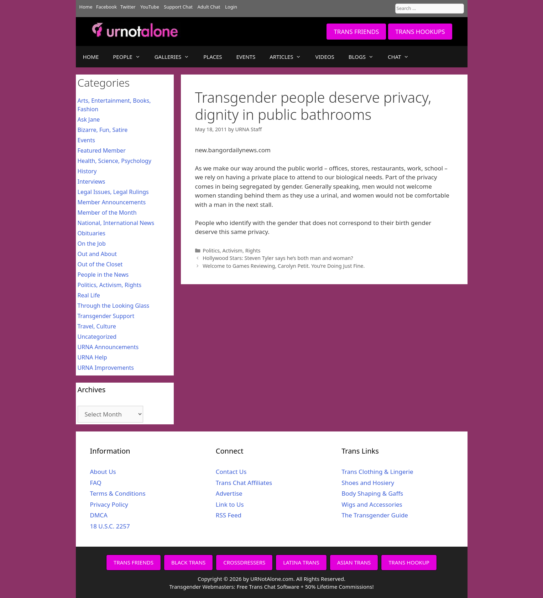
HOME (91, 56)
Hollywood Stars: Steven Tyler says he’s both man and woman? (278, 258)
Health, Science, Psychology (114, 161)
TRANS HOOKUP (408, 562)
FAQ (95, 483)
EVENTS (246, 56)
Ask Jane (89, 119)
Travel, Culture (97, 326)
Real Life (89, 295)
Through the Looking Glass (114, 306)
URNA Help (92, 357)
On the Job (92, 243)
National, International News (116, 223)
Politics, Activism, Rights (231, 250)
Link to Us (230, 504)
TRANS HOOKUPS (420, 31)
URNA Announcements (108, 347)
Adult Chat (209, 7)
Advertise (229, 493)
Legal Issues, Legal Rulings (113, 192)
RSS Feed (228, 515)
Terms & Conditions (118, 493)
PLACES (212, 56)
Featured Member (102, 150)
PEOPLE (130, 56)
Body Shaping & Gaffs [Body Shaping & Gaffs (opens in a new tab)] (372, 493)
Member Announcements (112, 202)
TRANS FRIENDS (356, 31)
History (87, 171)
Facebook (106, 7)
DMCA (99, 515)
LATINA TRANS (301, 562)
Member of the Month (107, 212)
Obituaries (92, 233)
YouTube (149, 7)
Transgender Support (106, 316)
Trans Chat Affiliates (244, 483)
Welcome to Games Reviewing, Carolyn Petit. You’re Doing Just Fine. (284, 265)
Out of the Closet (100, 264)
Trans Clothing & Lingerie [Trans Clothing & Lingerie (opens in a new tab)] (377, 471)
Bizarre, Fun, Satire (103, 130)
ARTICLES (289, 56)
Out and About (97, 254)
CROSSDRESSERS (244, 562)
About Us (103, 471)
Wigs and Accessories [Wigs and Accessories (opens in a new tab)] (371, 504)
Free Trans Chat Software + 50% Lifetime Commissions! (305, 586)
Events (86, 140)
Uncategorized (97, 337)
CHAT (402, 56)
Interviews (91, 181)
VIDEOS (324, 56)
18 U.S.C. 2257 (110, 526)
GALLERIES (176, 56)
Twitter (128, 7)
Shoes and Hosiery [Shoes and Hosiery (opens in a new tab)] (367, 483)
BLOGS (365, 56)
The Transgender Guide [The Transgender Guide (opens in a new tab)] (374, 515)
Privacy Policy (109, 504)
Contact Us (231, 471)
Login (231, 7)
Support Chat (178, 7)
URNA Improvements (106, 368)
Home (86, 7)
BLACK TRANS (188, 562)
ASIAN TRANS (354, 562)
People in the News (103, 274)
